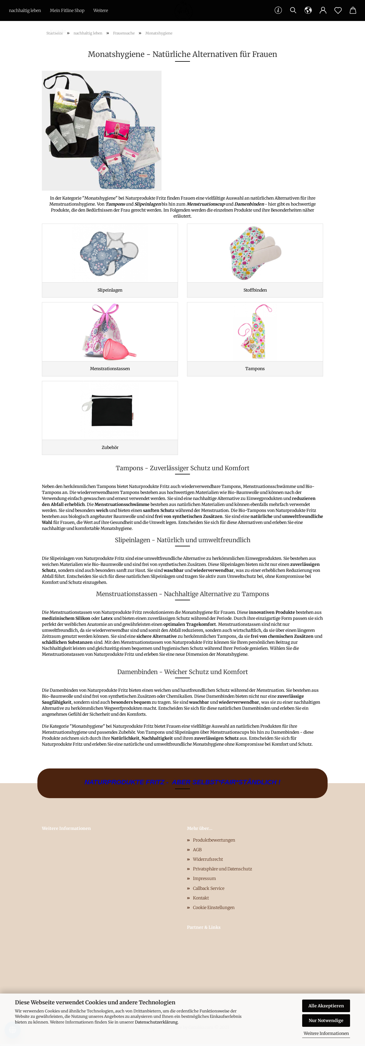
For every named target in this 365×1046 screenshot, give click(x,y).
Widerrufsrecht (208, 861)
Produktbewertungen (214, 842)
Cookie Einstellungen (214, 909)
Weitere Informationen (326, 1033)
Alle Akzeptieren (326, 1006)
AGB (197, 851)
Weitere (100, 10)
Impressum (204, 880)
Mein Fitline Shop (67, 10)
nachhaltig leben (25, 10)
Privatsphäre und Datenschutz (222, 871)
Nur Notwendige (326, 1020)
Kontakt (58, 31)
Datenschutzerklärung (156, 1022)
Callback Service (208, 890)
